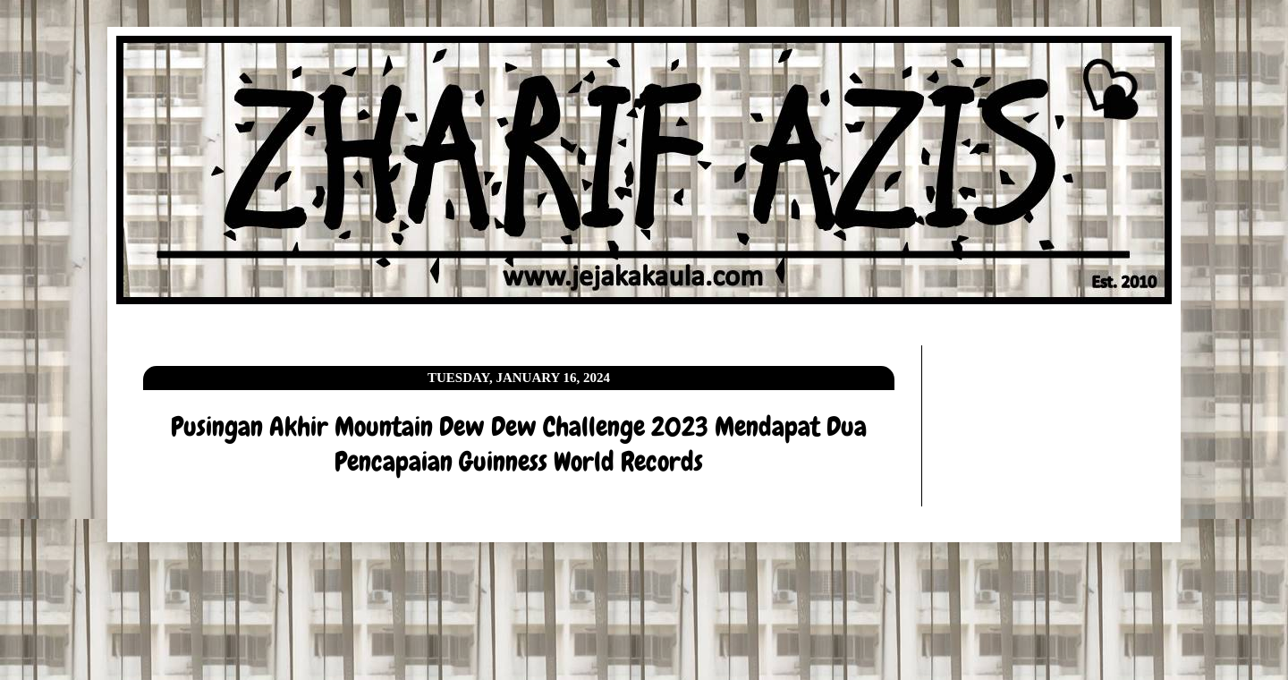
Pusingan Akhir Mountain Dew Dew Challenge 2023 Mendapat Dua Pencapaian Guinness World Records (519, 444)
